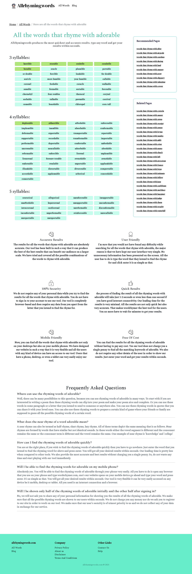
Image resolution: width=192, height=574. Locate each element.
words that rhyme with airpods (150, 53)
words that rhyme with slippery (150, 77)
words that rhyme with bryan (149, 131)
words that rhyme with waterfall (151, 210)
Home (12, 24)
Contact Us (103, 547)
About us (59, 551)
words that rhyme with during (150, 61)
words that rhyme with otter (149, 144)
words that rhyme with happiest (151, 194)
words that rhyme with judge (149, 198)
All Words (64, 5)
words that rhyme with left (148, 156)
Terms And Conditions (66, 558)
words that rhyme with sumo (149, 148)
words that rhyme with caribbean (151, 185)
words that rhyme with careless (150, 57)
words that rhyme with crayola (150, 111)
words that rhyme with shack (150, 152)
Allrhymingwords (33, 5)
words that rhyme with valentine (151, 82)
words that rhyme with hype (149, 169)
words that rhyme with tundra (150, 135)
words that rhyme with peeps (149, 127)
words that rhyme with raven (149, 119)
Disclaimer (60, 554)
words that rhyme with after (149, 48)
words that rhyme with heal (149, 65)
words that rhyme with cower (150, 86)
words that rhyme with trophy (150, 206)
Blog (74, 5)
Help (100, 551)
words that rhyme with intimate (151, 173)
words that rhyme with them (149, 202)
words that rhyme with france (150, 165)
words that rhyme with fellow (150, 177)
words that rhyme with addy (149, 140)
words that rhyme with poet (149, 73)
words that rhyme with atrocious (151, 160)
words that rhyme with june (149, 181)
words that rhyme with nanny (150, 115)
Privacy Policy (62, 547)
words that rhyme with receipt (150, 123)
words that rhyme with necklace (151, 190)
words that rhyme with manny (150, 69)
